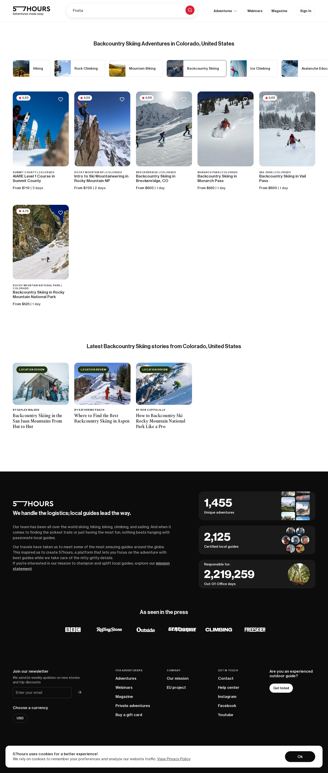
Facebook (227, 705)
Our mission (178, 678)
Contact (225, 678)
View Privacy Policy (173, 759)
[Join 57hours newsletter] (79, 692)
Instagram (227, 696)
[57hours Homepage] (31, 10)
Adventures (125, 678)
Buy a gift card (128, 714)
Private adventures (132, 705)
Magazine (279, 11)
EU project (176, 687)
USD (20, 718)
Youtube (225, 714)
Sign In (305, 11)
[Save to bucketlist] (60, 100)
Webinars (254, 11)
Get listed (281, 688)
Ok (300, 756)
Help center (228, 687)
